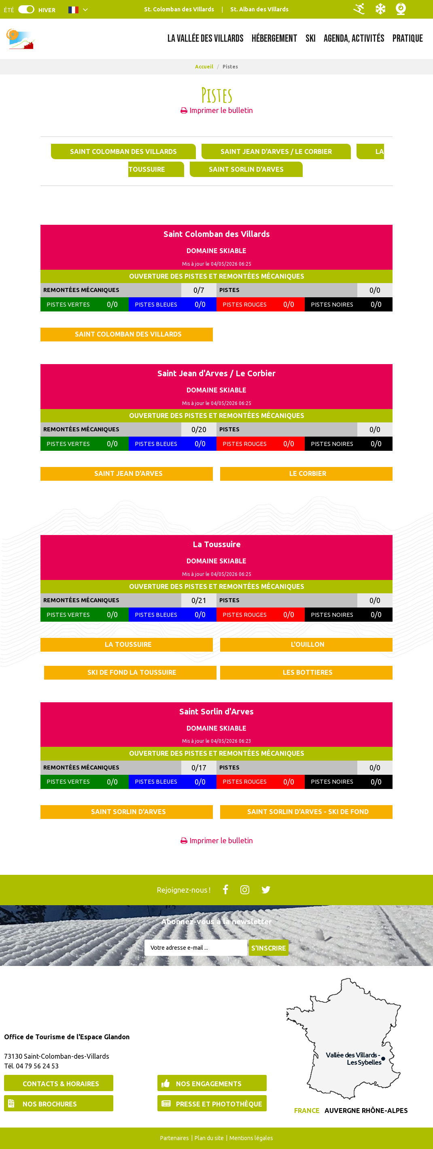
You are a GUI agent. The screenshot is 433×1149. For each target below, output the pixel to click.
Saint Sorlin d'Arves (246, 169)
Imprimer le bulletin (221, 110)
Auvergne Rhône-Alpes (366, 1110)
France (307, 1110)
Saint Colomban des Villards (123, 151)
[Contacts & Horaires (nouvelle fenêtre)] (58, 1083)
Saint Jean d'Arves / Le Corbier (276, 151)
